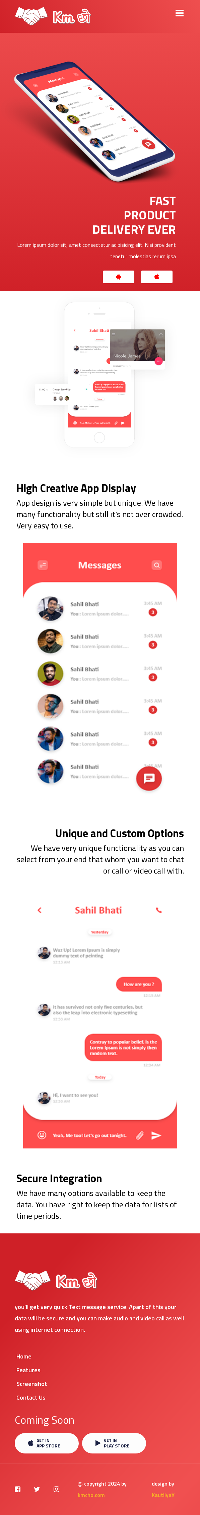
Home (23, 1356)
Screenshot (31, 1383)
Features (28, 1370)
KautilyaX (163, 1495)
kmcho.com (91, 1495)
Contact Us (31, 1397)
